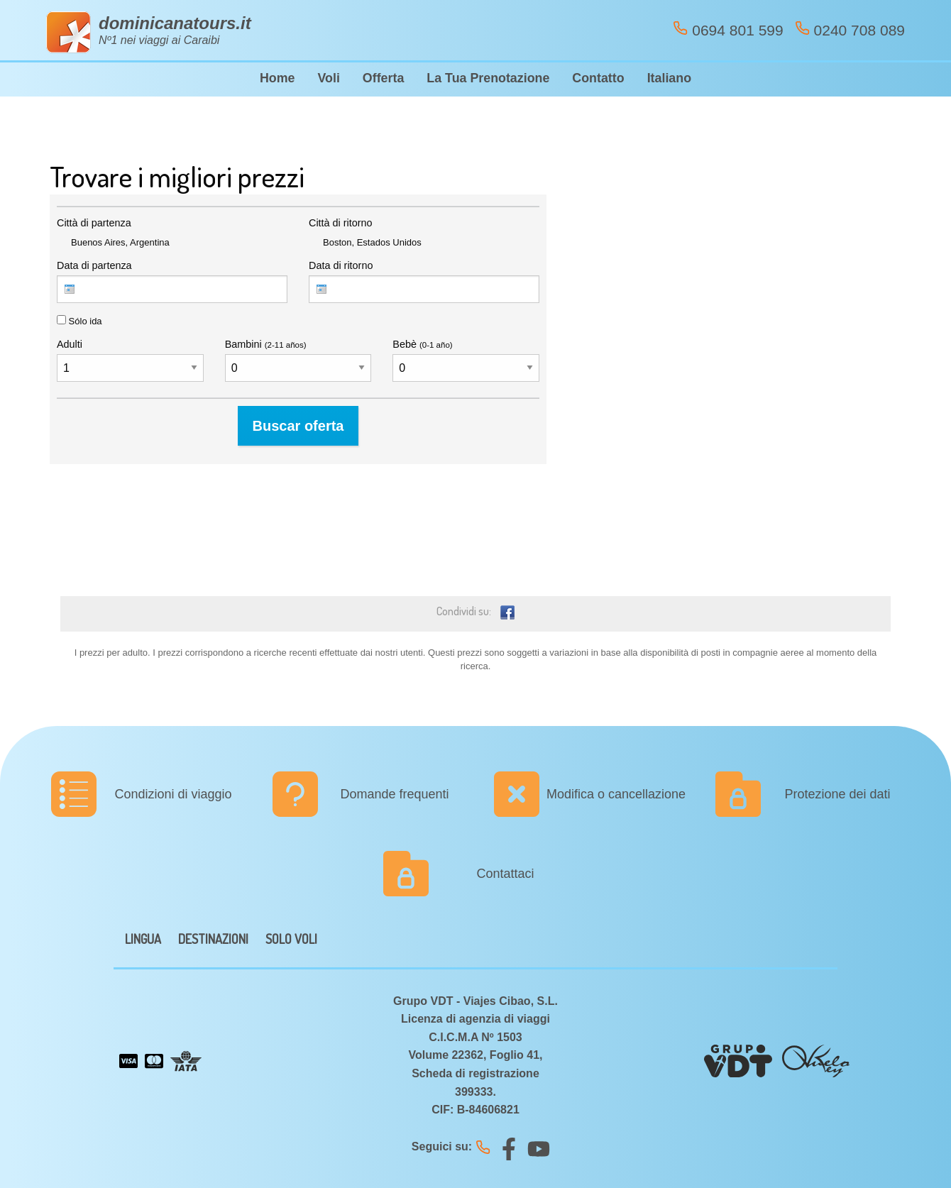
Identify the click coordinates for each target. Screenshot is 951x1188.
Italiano (669, 78)
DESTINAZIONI (213, 939)
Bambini (266, 344)
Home (277, 78)
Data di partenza (94, 265)
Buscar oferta (298, 426)
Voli (328, 78)
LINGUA (143, 939)
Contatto (598, 78)
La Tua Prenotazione (488, 78)
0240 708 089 (850, 29)
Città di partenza (94, 223)
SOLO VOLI (291, 939)
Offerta (383, 78)
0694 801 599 (728, 29)
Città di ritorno (341, 223)
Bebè (422, 344)
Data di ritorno (341, 265)
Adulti (69, 344)
